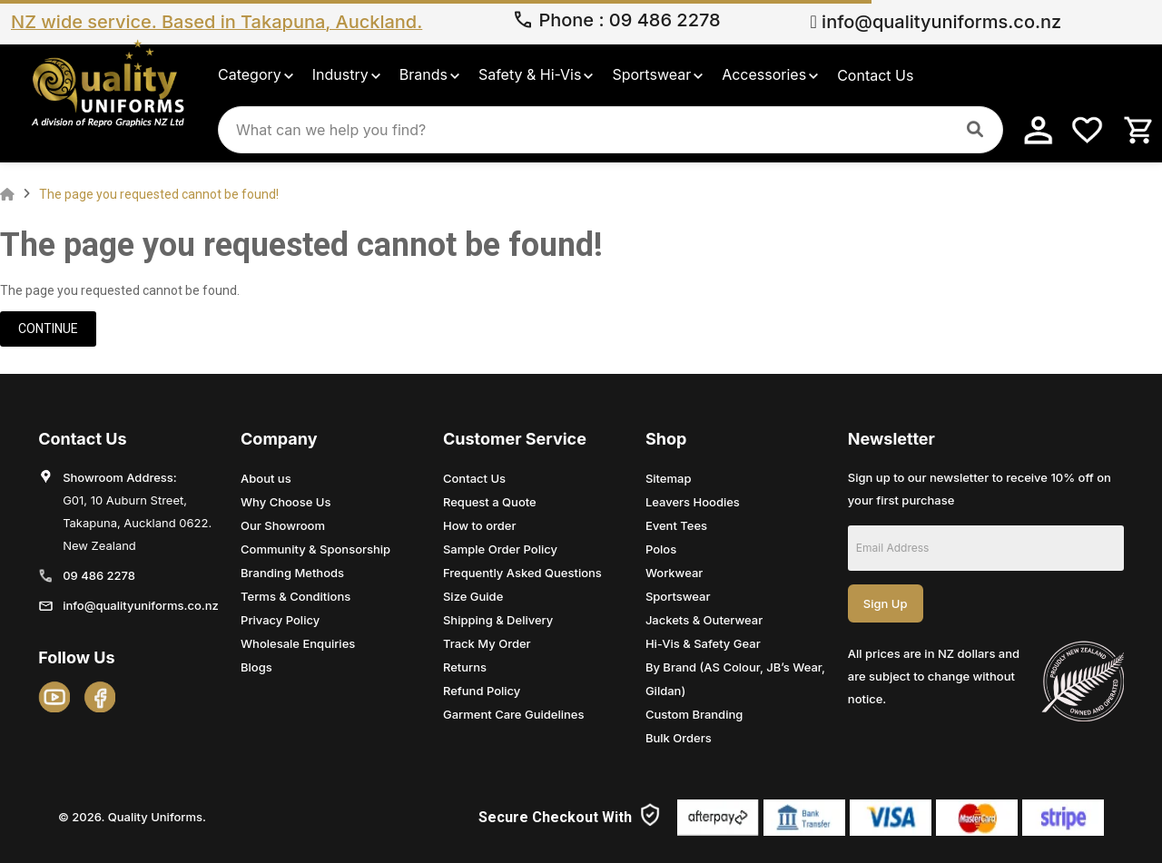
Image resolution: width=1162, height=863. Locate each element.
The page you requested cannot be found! (159, 194)
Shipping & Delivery (498, 620)
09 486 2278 (99, 575)
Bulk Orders (678, 738)
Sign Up (885, 603)
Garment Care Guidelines (513, 714)
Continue (48, 328)
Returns (465, 667)
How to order (480, 525)
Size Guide (473, 596)
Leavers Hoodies (692, 502)
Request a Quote (490, 502)
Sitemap (668, 478)
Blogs (256, 667)
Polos (660, 549)
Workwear (674, 572)
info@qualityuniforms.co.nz (935, 22)
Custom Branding (694, 714)
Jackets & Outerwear (704, 620)
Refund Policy (481, 690)
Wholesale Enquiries (298, 643)
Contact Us (474, 478)
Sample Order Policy (500, 549)
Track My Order (487, 643)
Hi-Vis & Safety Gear (703, 643)
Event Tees (676, 525)
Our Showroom (283, 525)
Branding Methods (292, 572)
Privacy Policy (280, 620)
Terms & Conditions (295, 596)
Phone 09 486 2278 (616, 22)
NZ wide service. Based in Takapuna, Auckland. (216, 22)
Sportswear (678, 596)
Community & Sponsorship (315, 549)
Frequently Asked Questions (522, 572)
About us (266, 478)
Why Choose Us (285, 502)
